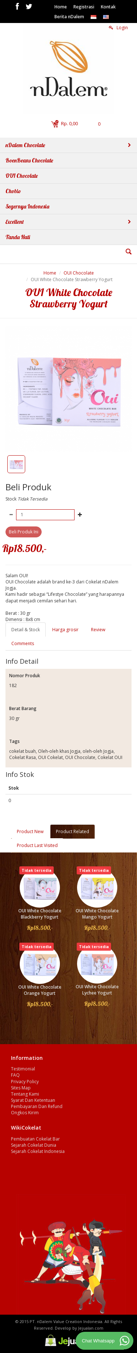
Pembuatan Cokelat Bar (35, 1139)
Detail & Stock (25, 629)
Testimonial (23, 1069)
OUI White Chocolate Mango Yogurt (97, 914)
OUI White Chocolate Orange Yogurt (39, 990)
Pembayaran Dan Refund (36, 1106)
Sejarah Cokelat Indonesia (38, 1151)
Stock (10, 499)
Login (118, 27)
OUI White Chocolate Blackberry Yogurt (39, 914)
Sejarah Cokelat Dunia (33, 1145)
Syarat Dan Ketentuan (33, 1100)
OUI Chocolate (79, 273)
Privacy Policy (25, 1081)
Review (98, 629)
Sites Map (21, 1088)
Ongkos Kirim (25, 1112)
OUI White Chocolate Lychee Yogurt (97, 990)
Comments (22, 643)
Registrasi (83, 7)
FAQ (15, 1075)
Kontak (108, 7)
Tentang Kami (25, 1094)
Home (60, 7)
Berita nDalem (69, 17)
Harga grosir (65, 629)
